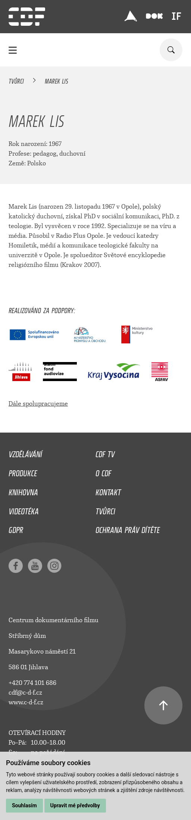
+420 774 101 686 (32, 682)
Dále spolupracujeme (38, 403)
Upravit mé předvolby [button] (75, 805)
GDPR (16, 528)
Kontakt (108, 490)
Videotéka (24, 509)
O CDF (103, 471)
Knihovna (23, 490)
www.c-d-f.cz (26, 702)
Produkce (23, 471)
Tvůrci (16, 80)
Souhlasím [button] (24, 805)
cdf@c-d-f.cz (25, 692)
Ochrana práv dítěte (128, 528)
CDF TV (105, 452)
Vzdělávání (25, 452)
